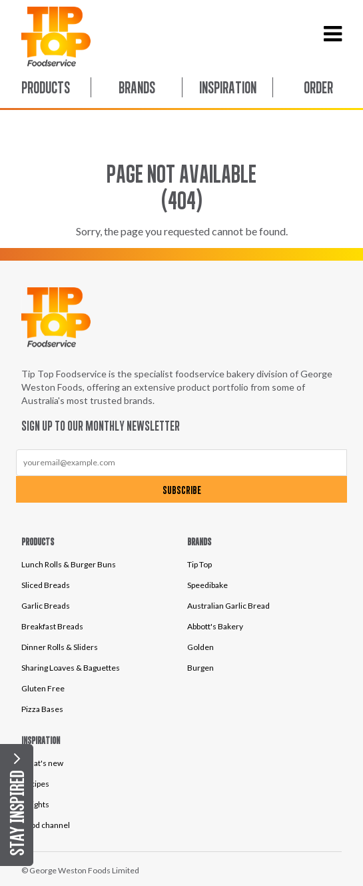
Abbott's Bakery (215, 626)
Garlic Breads (45, 606)
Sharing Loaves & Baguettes (70, 668)
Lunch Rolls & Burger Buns (68, 564)
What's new (42, 763)
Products (45, 87)
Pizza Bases (42, 709)
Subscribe (182, 490)
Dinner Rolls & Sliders (59, 647)
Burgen (200, 668)
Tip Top (199, 564)
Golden (200, 647)
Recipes (35, 784)
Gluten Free (43, 688)
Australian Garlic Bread (228, 606)
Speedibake (207, 585)
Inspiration (227, 87)
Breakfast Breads (52, 626)
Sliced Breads (45, 585)
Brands (137, 87)
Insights (35, 804)
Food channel (45, 825)
